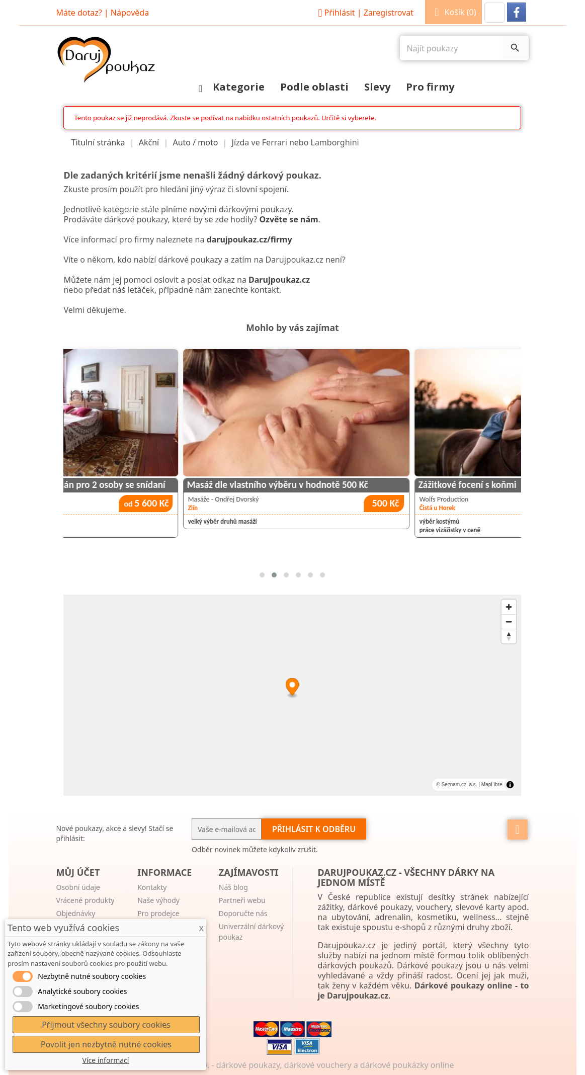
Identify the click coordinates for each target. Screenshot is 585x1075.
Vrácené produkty (85, 900)
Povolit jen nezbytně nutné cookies (106, 1044)
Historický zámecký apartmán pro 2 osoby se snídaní (181, 484)
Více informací (105, 1060)
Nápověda (130, 12)
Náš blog (233, 887)
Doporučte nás (243, 913)
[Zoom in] (509, 607)
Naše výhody (158, 900)
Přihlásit (364, 12)
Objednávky (75, 913)
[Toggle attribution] (510, 785)
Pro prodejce (158, 913)
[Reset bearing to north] (509, 636)
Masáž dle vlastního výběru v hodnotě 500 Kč (398, 484)
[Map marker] (292, 688)
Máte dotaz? (79, 12)
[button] (494, 13)
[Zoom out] (509, 621)
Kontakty (151, 887)
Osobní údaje (78, 887)
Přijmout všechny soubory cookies (106, 1024)
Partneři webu (242, 900)
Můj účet (78, 872)
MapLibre (492, 784)
